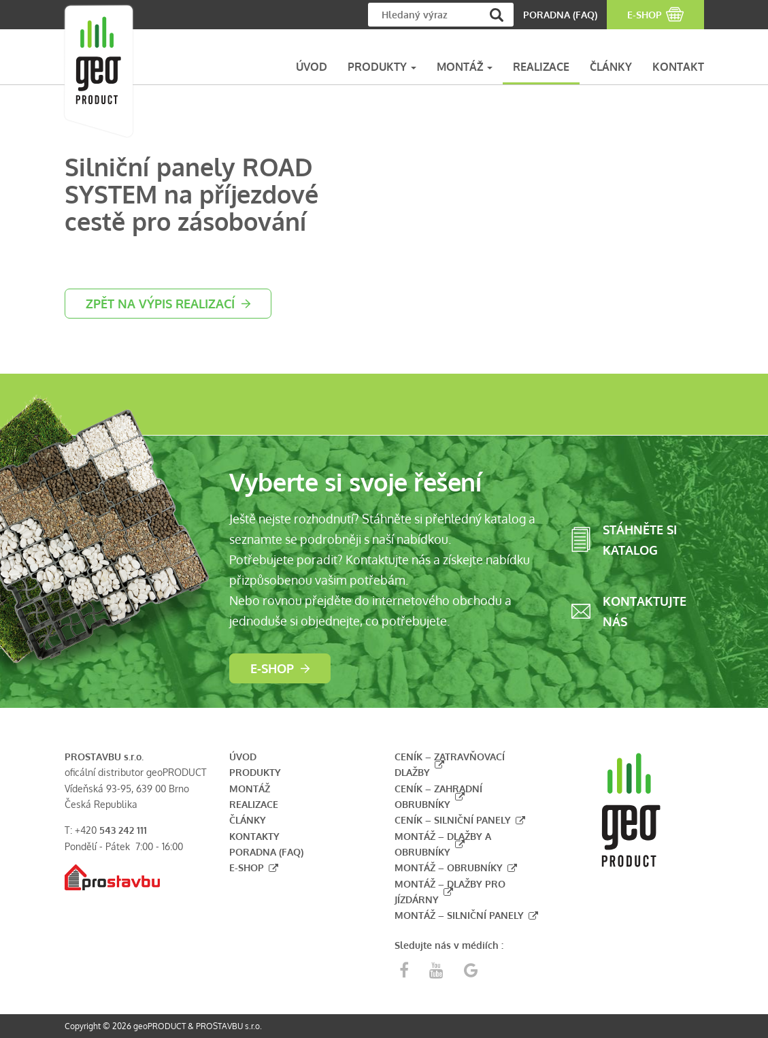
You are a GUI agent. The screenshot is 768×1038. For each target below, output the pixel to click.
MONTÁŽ (464, 67)
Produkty (255, 772)
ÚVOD (311, 67)
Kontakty (254, 836)
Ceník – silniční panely (453, 820)
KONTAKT (678, 67)
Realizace (253, 804)
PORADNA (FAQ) (560, 14)
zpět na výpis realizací (160, 303)
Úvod (242, 756)
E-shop (272, 668)
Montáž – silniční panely (459, 915)
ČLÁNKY (611, 67)
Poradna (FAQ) (266, 852)
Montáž (249, 788)
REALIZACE (541, 67)
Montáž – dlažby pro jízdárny (450, 891)
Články (247, 820)
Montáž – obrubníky (449, 867)
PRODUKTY (382, 67)
